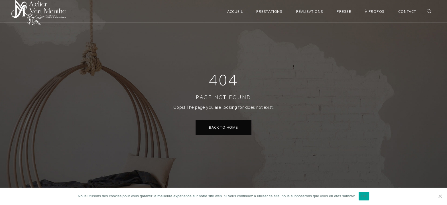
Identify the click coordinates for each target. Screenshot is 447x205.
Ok (363, 196)
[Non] (440, 196)
